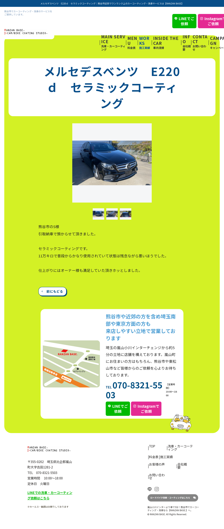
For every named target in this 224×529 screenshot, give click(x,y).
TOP (152, 446)
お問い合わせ (201, 42)
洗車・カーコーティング (113, 42)
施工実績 (145, 42)
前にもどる (54, 291)
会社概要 (187, 42)
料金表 (132, 42)
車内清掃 (167, 42)
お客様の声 (157, 464)
